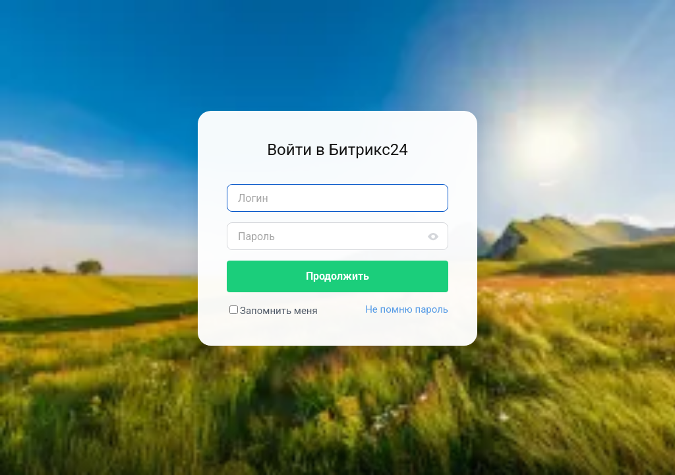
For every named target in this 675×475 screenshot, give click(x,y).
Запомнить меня (279, 311)
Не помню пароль (406, 309)
